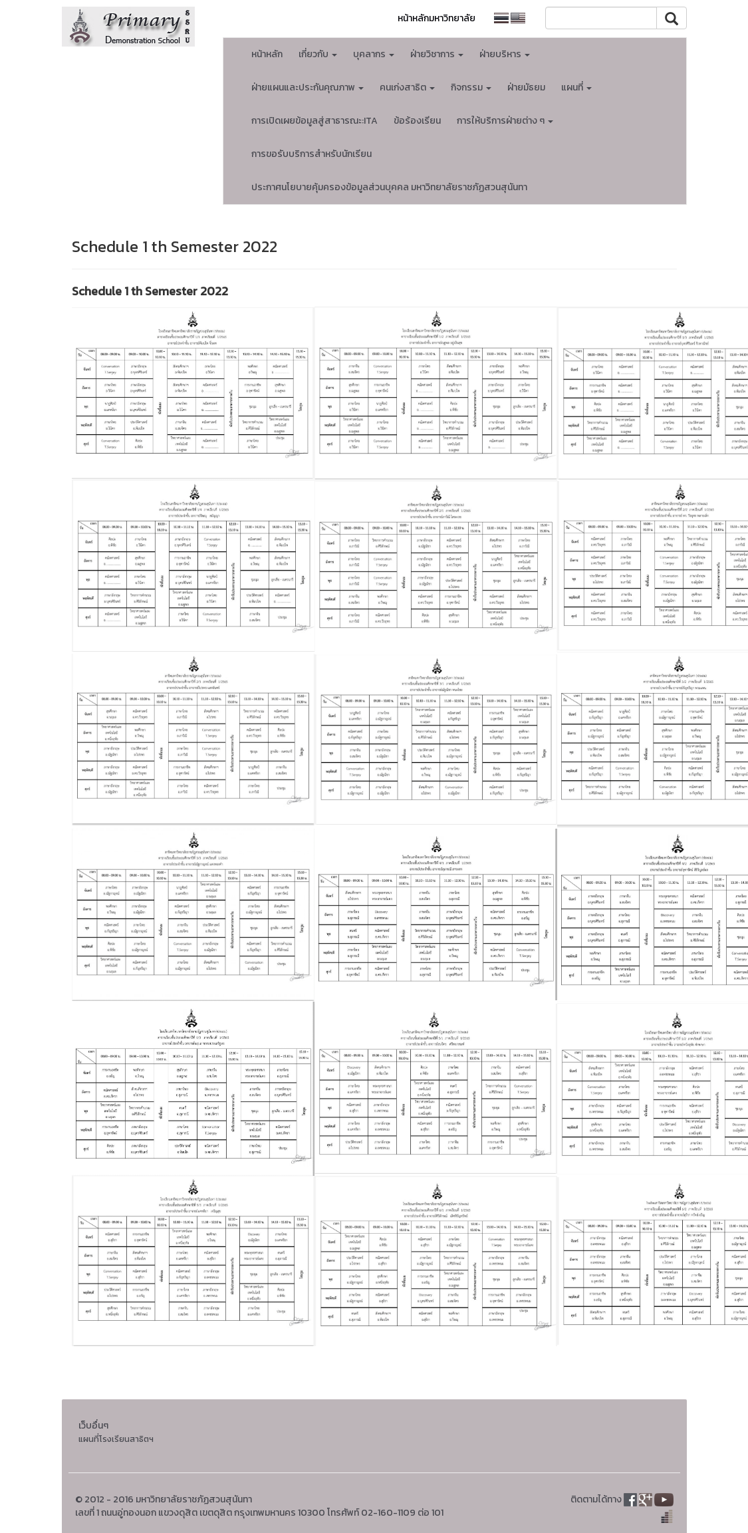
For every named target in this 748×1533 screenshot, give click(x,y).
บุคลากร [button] (373, 54)
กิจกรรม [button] (471, 87)
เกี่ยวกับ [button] (318, 54)
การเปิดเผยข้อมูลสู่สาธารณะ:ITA (314, 121)
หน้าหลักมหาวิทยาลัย (436, 18)
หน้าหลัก (267, 54)
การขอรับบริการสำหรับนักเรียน (311, 154)
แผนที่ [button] (576, 87)
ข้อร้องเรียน (417, 121)
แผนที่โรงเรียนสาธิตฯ (116, 1439)
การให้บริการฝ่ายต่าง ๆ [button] (505, 121)
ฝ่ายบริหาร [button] (504, 54)
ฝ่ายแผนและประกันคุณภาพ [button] (307, 87)
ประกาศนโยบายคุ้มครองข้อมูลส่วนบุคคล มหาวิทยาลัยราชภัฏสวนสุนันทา (389, 187)
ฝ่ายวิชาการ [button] (436, 54)
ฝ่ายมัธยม (526, 87)
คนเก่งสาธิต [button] (407, 87)
